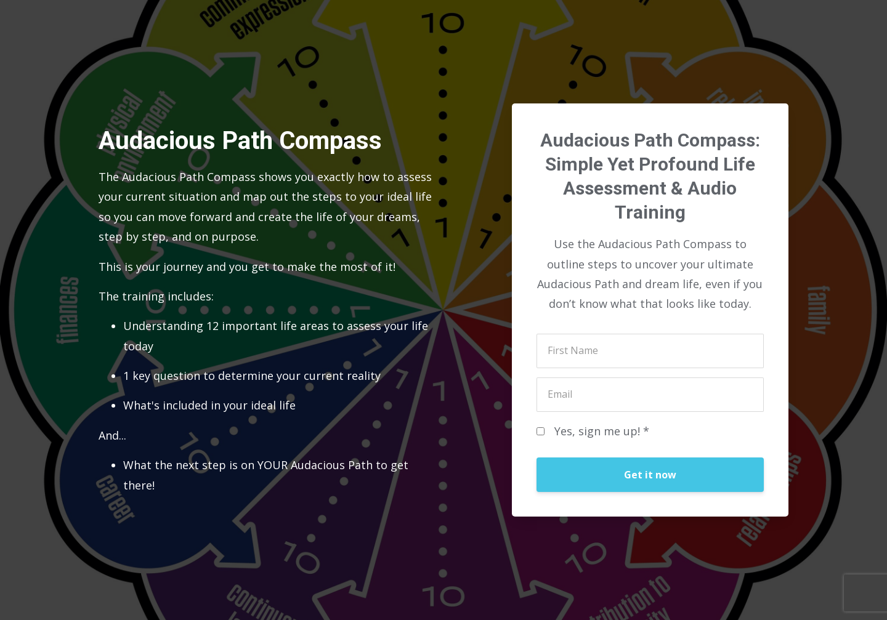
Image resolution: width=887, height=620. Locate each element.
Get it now (650, 474)
